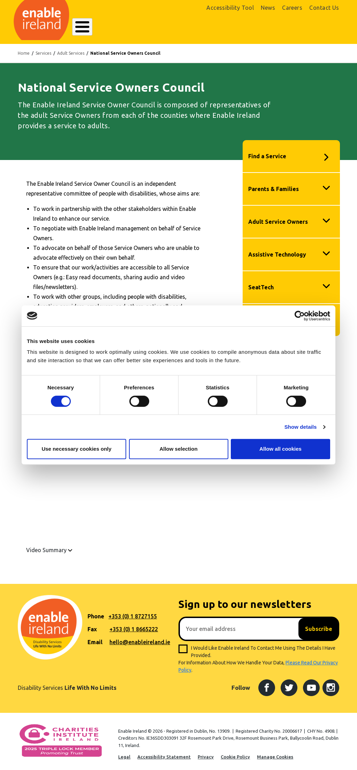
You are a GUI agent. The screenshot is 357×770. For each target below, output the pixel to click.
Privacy (206, 752)
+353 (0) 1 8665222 (133, 626)
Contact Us (324, 8)
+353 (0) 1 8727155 (132, 613)
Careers (292, 8)
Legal (124, 752)
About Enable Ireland (98, 27)
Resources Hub (179, 27)
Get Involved (215, 27)
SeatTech (261, 283)
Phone (96, 613)
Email (95, 638)
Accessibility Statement (164, 752)
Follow (240, 684)
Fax (92, 626)
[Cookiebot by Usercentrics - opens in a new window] (299, 316)
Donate (323, 27)
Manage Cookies (275, 752)
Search (242, 27)
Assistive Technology (277, 250)
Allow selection (178, 449)
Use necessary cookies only (76, 449)
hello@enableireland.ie (139, 638)
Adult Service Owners (278, 218)
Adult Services (70, 49)
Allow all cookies (280, 449)
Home (24, 49)
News (268, 8)
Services (43, 49)
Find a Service (267, 152)
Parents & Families (273, 185)
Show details (300, 427)
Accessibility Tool (230, 8)
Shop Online (286, 27)
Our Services (142, 27)
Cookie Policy (235, 752)
